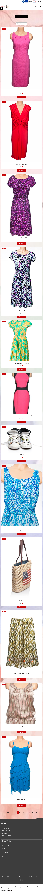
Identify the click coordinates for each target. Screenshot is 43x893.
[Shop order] (21, 23)
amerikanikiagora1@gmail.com (10, 845)
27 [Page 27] (30, 812)
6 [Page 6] (21, 812)
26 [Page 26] (27, 812)
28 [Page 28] (32, 812)
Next (37, 812)
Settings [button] (3, 890)
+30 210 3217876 (8, 844)
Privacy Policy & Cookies (6, 835)
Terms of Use (4, 833)
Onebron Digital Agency (36, 876)
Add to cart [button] (21, 97)
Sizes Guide (4, 827)
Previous (7, 812)
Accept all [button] (9, 890)
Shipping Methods (5, 830)
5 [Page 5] (19, 812)
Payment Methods (5, 828)
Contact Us (6, 852)
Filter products (21, 16)
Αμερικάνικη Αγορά (14, 876)
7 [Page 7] (23, 812)
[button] (1, 8)
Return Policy (4, 832)
